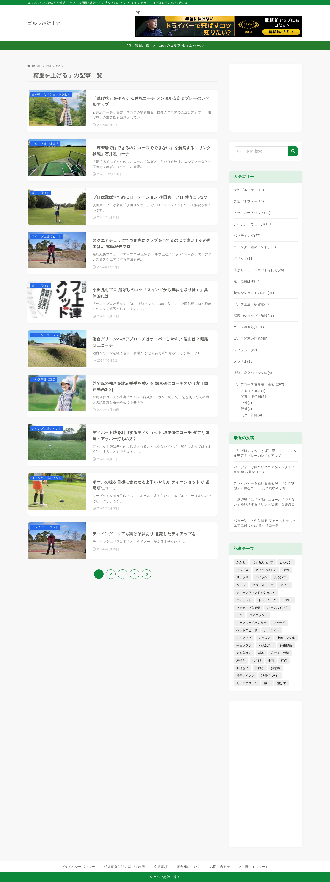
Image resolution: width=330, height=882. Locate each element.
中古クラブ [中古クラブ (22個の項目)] (243, 645)
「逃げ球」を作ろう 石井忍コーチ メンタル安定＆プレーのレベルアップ (265, 453)
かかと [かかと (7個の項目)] (240, 562)
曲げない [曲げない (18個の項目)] (242, 668)
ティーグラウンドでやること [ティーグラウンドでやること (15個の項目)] (255, 592)
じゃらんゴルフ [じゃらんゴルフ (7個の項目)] (262, 562)
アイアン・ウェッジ (253, 224)
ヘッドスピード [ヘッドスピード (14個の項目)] (246, 630)
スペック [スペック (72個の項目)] (261, 577)
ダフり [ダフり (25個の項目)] (284, 585)
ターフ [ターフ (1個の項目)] (240, 585)
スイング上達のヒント (255, 247)
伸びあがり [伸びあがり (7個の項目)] (265, 645)
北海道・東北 (253, 391)
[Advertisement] (265, 97)
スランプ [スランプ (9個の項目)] (280, 577)
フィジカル (245, 350)
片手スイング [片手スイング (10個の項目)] (245, 675)
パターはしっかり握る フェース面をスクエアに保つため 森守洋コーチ (265, 523)
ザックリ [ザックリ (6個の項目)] (242, 577)
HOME (34, 65)
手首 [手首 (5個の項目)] (271, 660)
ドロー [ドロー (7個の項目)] (287, 600)
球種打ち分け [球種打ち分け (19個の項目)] (270, 675)
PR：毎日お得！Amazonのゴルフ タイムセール (165, 45)
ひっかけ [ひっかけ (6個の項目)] (286, 562)
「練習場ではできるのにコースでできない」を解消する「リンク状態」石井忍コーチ (264, 504)
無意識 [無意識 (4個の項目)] (275, 668)
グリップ (244, 258)
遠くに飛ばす (247, 281)
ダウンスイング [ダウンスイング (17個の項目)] (262, 585)
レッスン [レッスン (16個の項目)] (264, 638)
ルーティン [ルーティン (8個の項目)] (271, 630)
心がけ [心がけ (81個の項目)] (256, 660)
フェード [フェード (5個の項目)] (279, 622)
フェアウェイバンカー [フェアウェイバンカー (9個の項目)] (251, 622)
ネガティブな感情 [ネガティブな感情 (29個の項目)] (248, 607)
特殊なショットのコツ (254, 293)
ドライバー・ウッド (252, 213)
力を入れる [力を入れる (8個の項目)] (243, 653)
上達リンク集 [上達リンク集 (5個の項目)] (286, 638)
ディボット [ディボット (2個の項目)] (243, 600)
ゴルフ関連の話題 (250, 338)
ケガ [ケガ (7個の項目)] (286, 570)
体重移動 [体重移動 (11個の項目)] (286, 645)
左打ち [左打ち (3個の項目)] (240, 660)
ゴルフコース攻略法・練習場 (259, 384)
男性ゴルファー (249, 201)
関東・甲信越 (254, 396)
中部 (246, 403)
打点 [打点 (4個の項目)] (284, 660)
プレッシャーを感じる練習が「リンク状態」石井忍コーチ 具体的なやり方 (264, 485)
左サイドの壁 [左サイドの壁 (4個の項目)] (280, 653)
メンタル (244, 361)
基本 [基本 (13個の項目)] (261, 653)
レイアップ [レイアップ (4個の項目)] (243, 638)
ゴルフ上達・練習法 (252, 304)
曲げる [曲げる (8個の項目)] (259, 668)
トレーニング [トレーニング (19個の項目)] (267, 600)
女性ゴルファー (249, 190)
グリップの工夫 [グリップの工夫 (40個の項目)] (265, 570)
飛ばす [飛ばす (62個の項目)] (281, 683)
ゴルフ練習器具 (249, 327)
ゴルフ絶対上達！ (47, 23)
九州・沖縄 (251, 415)
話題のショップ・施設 (254, 315)
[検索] (293, 151)
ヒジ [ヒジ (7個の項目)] (239, 615)
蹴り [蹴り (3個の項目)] (267, 683)
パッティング (247, 235)
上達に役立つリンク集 (253, 373)
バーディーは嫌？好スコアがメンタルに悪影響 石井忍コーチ (264, 469)
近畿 (246, 409)
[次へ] (146, 574)
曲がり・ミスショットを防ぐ (259, 270)
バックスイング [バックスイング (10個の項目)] (277, 607)
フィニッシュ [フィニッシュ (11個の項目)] (258, 615)
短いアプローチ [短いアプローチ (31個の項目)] (246, 683)
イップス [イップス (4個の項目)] (242, 570)
